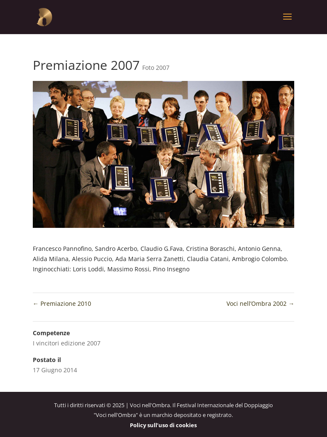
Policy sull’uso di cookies (163, 425)
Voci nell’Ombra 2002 (260, 303)
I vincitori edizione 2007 (66, 343)
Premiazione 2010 (62, 303)
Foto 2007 (155, 67)
